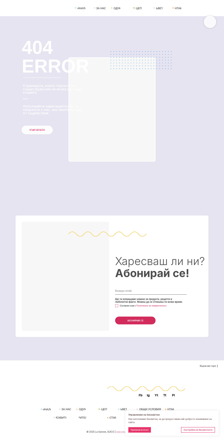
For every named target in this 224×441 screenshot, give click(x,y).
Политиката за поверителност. (151, 305)
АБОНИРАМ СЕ (135, 320)
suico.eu (120, 431)
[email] (151, 291)
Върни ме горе (209, 366)
